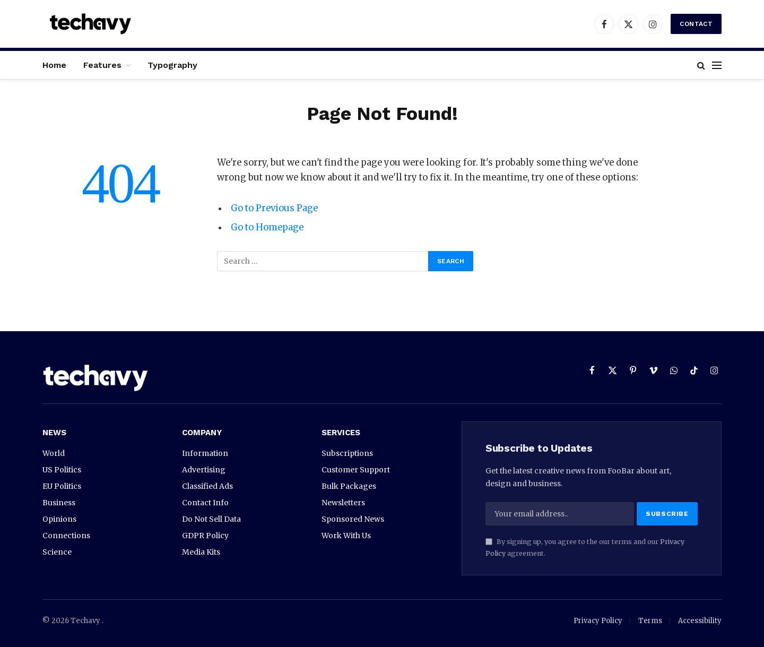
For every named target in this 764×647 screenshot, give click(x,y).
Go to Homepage (267, 227)
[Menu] (717, 65)
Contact (696, 24)
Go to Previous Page (274, 208)
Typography (172, 65)
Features (102, 65)
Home (54, 65)
